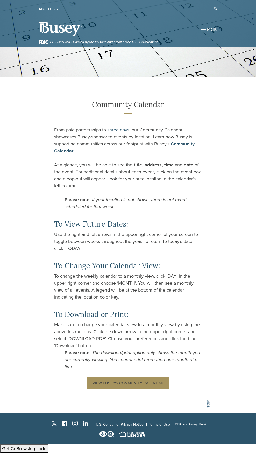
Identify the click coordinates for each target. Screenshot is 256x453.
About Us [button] (48, 8)
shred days (118, 130)
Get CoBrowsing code (24, 448)
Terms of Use (159, 424)
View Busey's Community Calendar (128, 383)
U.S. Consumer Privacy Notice (120, 424)
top (208, 404)
